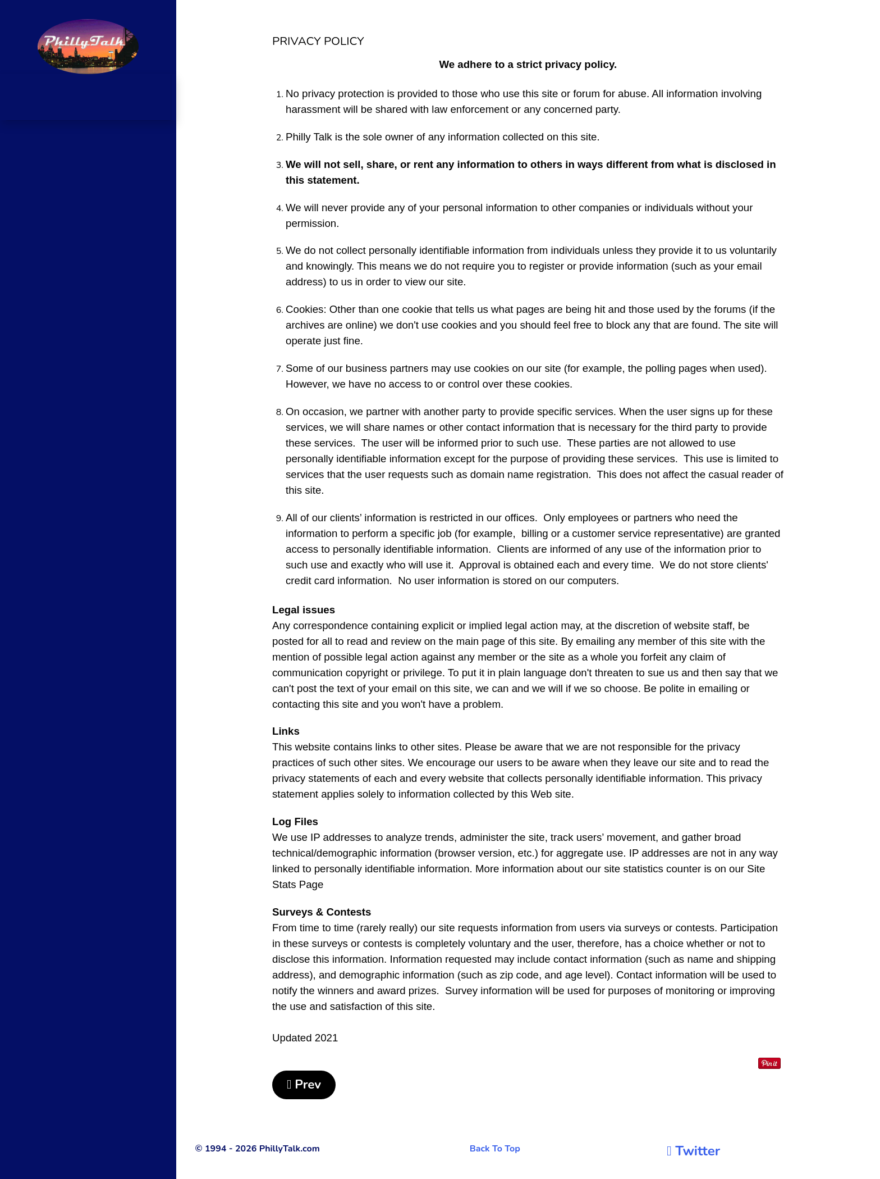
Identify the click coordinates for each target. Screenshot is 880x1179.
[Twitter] (693, 1151)
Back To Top (495, 1148)
